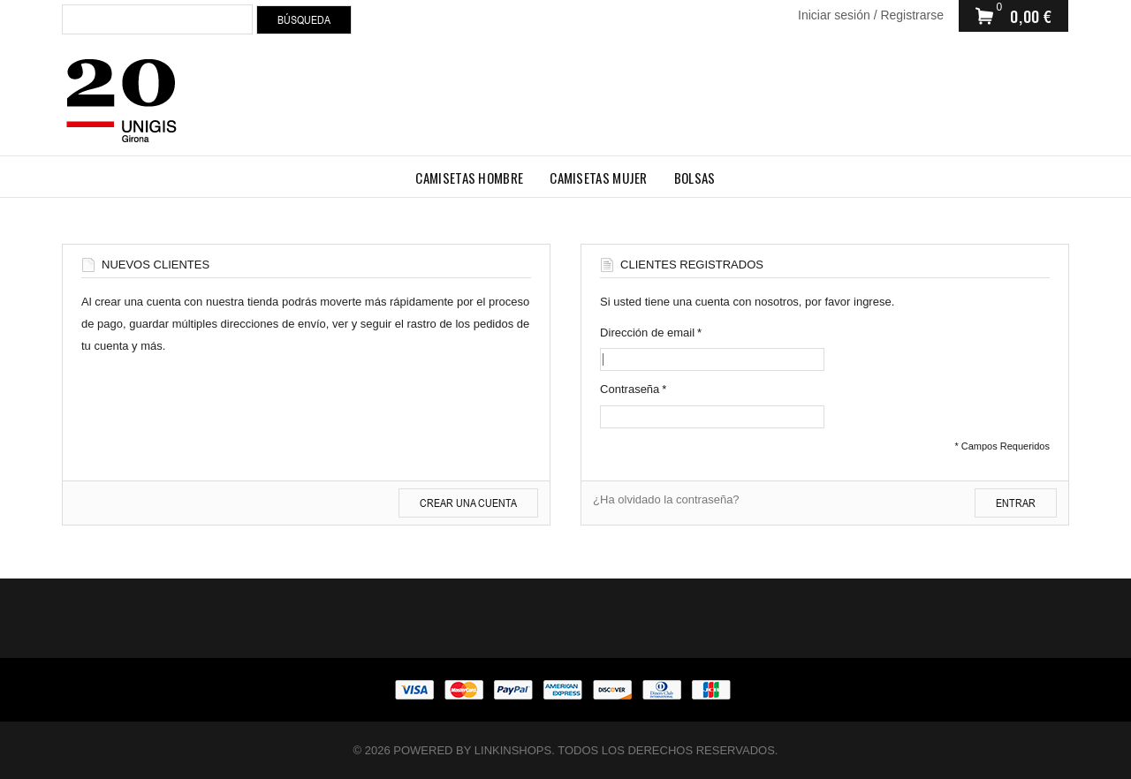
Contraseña (629, 389)
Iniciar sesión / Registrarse (871, 15)
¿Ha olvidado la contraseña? (666, 499)
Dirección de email (647, 332)
